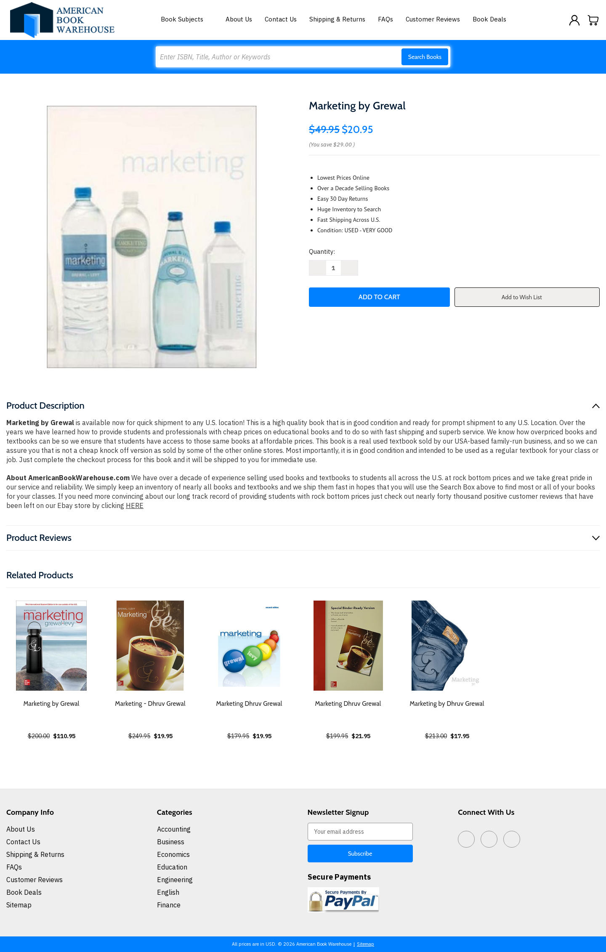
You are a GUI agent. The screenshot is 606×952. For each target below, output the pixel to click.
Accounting (174, 829)
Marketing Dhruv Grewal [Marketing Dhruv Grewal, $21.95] (348, 703)
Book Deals (489, 19)
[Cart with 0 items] (593, 20)
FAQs (385, 19)
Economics (173, 854)
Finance (169, 905)
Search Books (424, 57)
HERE (135, 505)
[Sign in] (574, 20)
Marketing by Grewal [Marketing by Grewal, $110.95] (51, 703)
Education (172, 867)
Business (170, 842)
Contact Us (281, 19)
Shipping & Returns (337, 19)
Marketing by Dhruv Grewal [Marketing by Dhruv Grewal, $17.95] (447, 703)
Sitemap (19, 905)
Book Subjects (187, 19)
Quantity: (322, 251)
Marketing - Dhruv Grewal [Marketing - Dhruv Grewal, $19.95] (150, 703)
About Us (239, 19)
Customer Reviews (433, 19)
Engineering (175, 879)
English (168, 892)
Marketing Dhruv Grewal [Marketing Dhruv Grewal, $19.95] (249, 703)
